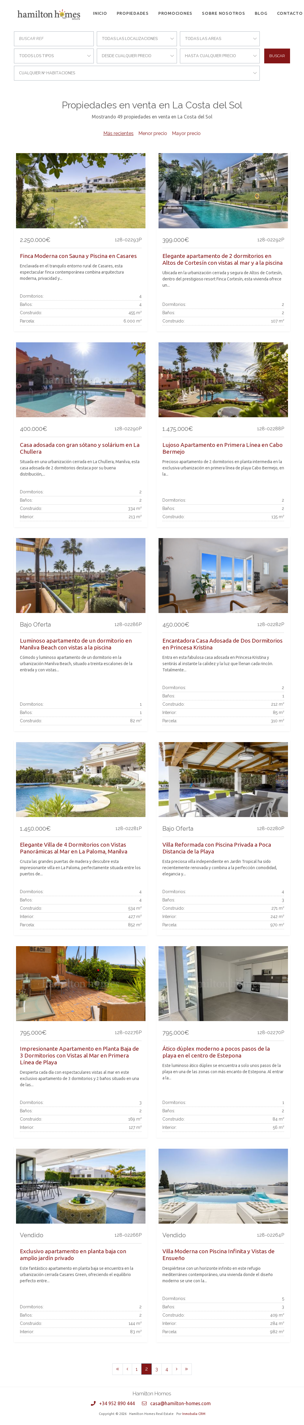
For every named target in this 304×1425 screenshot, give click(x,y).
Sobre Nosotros (223, 13)
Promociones (175, 13)
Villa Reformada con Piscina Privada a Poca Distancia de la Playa (216, 848)
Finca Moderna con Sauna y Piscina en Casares (78, 256)
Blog (261, 13)
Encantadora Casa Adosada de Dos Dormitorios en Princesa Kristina (222, 644)
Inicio (100, 13)
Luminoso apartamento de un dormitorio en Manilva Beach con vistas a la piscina (76, 644)
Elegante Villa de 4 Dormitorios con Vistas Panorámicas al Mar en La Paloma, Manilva (73, 848)
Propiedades (133, 13)
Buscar (277, 56)
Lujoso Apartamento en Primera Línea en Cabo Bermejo (222, 448)
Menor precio (152, 133)
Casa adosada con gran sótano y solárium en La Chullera (80, 448)
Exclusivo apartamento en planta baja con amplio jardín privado (73, 1254)
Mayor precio (186, 133)
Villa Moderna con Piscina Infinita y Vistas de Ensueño (218, 1254)
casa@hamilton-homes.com (180, 1403)
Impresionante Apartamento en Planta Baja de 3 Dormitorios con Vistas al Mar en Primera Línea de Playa (79, 1055)
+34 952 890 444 (117, 1403)
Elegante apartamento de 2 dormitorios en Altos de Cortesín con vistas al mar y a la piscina (222, 259)
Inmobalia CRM (193, 1414)
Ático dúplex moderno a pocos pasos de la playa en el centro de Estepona (216, 1052)
